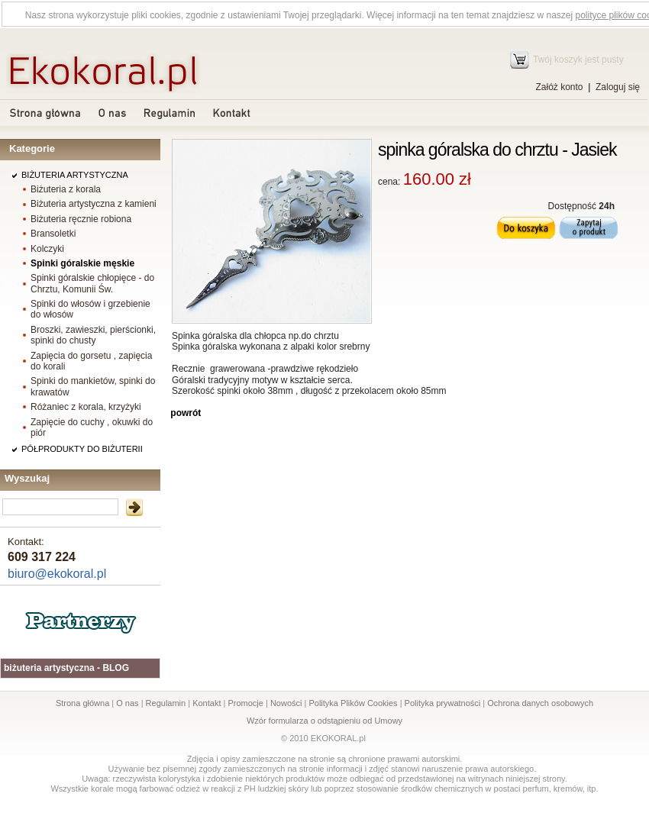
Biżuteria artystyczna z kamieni (94, 203)
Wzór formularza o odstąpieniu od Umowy (324, 720)
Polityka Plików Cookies (352, 703)
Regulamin (166, 703)
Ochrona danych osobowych (540, 703)
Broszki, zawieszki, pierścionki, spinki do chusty (93, 335)
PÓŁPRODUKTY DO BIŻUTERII (82, 448)
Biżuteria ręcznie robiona (81, 219)
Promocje (245, 703)
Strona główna (82, 703)
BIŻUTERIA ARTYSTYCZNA (74, 174)
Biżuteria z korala (66, 189)
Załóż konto (559, 87)
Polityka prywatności (443, 703)
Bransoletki (53, 233)
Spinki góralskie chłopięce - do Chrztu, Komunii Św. (92, 283)
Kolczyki (47, 249)
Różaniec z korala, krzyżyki (86, 407)
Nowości (286, 703)
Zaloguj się (618, 87)
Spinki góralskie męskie (82, 263)
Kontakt (206, 703)
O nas (127, 703)
